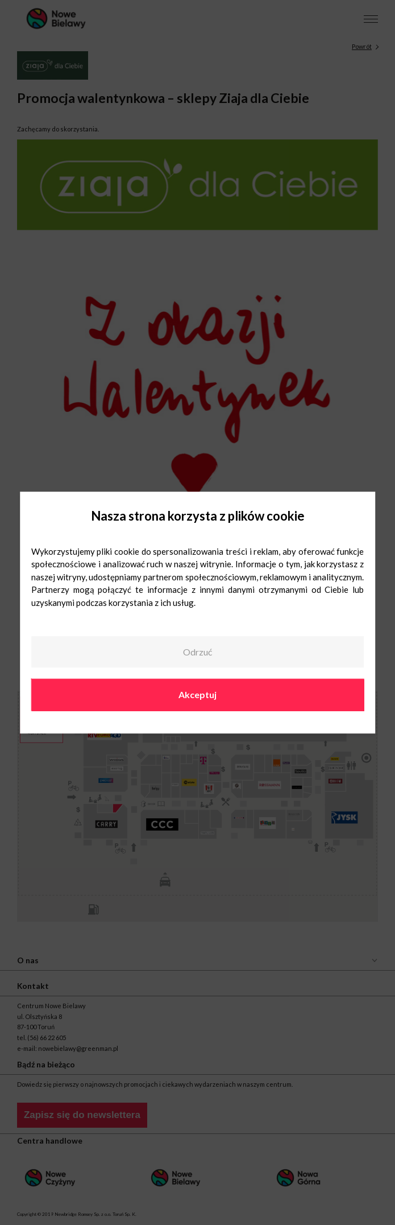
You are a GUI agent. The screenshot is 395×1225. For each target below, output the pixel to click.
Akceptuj (197, 695)
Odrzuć (197, 651)
